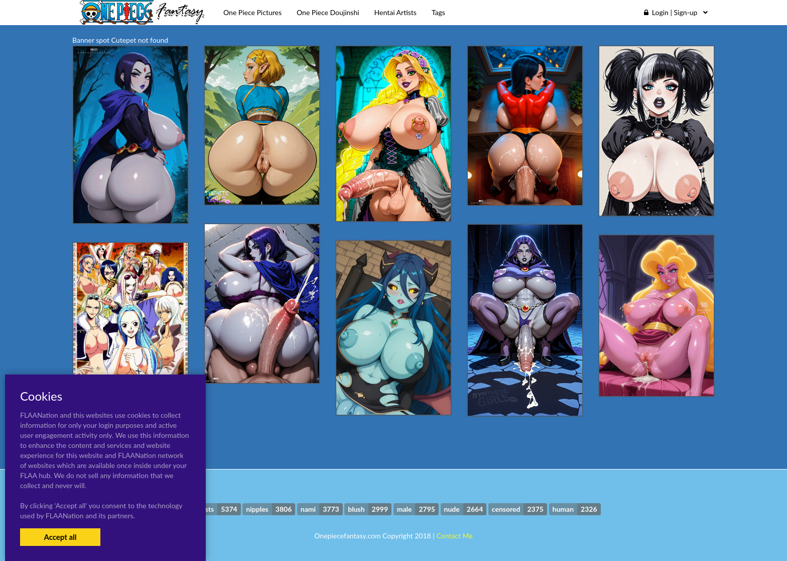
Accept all (60, 536)
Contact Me (454, 535)
